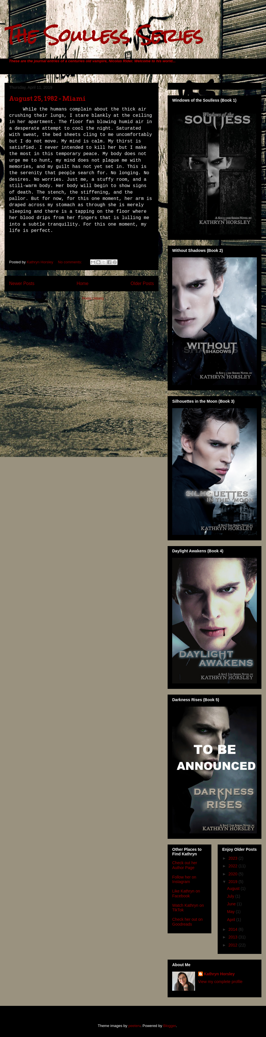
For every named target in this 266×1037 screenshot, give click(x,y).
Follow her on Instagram (184, 879)
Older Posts (142, 283)
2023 (234, 858)
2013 (234, 937)
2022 (234, 866)
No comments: (70, 262)
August (234, 888)
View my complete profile (220, 981)
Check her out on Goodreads (187, 921)
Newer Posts (21, 283)
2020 (234, 874)
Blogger (169, 1026)
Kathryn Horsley (219, 974)
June (232, 904)
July (231, 896)
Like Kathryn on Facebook (186, 893)
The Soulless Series (104, 35)
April (231, 919)
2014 (234, 929)
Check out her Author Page (184, 865)
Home (83, 283)
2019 (234, 881)
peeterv (134, 1026)
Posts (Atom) (93, 298)
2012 (234, 945)
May (231, 911)
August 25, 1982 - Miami (47, 98)
